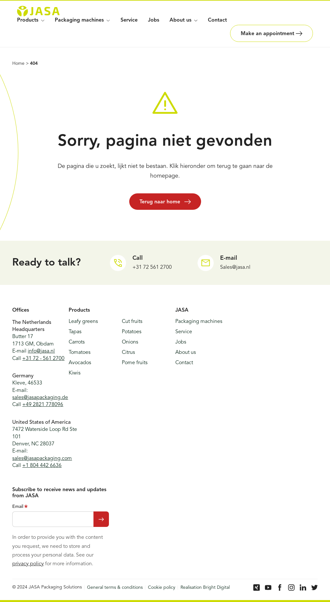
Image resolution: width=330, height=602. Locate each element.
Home (18, 63)
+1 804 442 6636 (42, 465)
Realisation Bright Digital (205, 587)
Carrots (77, 342)
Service (129, 20)
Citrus (128, 352)
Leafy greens (83, 321)
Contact (217, 20)
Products (30, 20)
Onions (130, 342)
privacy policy (28, 564)
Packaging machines (82, 20)
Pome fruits (135, 362)
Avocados (80, 362)
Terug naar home (165, 202)
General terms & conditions (115, 587)
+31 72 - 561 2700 (43, 358)
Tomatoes (80, 352)
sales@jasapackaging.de (40, 397)
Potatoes (131, 332)
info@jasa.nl (41, 351)
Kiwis (75, 373)
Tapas (75, 332)
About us (185, 352)
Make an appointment (271, 33)
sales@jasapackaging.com (42, 458)
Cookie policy (161, 587)
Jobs (153, 20)
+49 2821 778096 (42, 404)
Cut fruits (132, 321)
